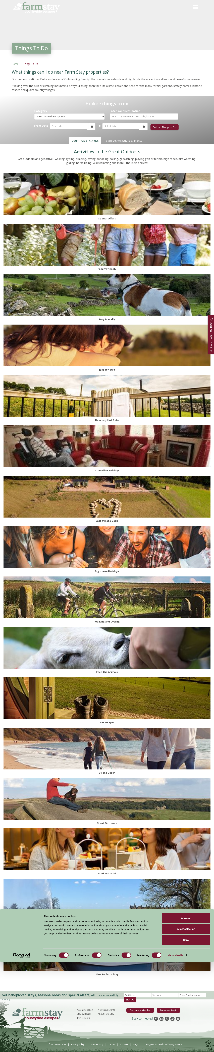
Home (15, 63)
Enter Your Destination (125, 111)
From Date (41, 126)
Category (40, 111)
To (98, 126)
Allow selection (186, 1019)
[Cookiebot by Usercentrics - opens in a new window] (21, 1045)
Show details (175, 1045)
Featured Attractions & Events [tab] (123, 139)
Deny (186, 1030)
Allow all (186, 1008)
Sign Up (130, 998)
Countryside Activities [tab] (85, 139)
